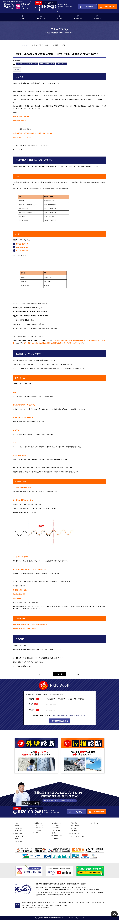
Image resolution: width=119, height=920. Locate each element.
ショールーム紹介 (19, 836)
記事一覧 (59, 674)
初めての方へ (78, 19)
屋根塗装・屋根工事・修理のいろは (27, 63)
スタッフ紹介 (18, 833)
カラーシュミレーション (77, 836)
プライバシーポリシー (96, 823)
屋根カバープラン (57, 833)
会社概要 (17, 825)
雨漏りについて (62, 63)
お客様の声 (74, 831)
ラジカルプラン (38, 828)
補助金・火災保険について (47, 63)
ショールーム (97, 19)
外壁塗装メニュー (38, 823)
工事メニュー (41, 19)
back (78, 674)
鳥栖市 (16, 839)
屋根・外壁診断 (75, 825)
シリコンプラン (38, 825)
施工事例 (59, 19)
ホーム (22, 19)
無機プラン (37, 832)
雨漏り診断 (74, 823)
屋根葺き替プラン (57, 835)
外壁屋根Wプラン (57, 838)
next (40, 674)
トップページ (18, 823)
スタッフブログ (75, 833)
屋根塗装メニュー (57, 823)
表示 (18, 69)
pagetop (114, 914)
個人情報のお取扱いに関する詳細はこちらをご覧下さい (69, 715)
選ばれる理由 (18, 831)
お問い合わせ (18, 841)
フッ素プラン (38, 830)
